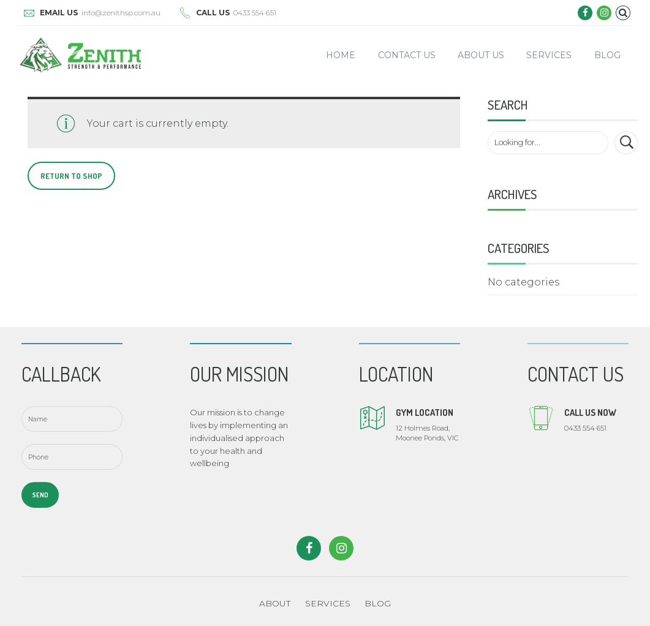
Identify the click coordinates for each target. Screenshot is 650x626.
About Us (481, 55)
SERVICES (327, 603)
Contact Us (407, 55)
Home (340, 55)
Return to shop (71, 176)
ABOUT (274, 603)
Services (549, 55)
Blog (607, 55)
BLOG (378, 603)
